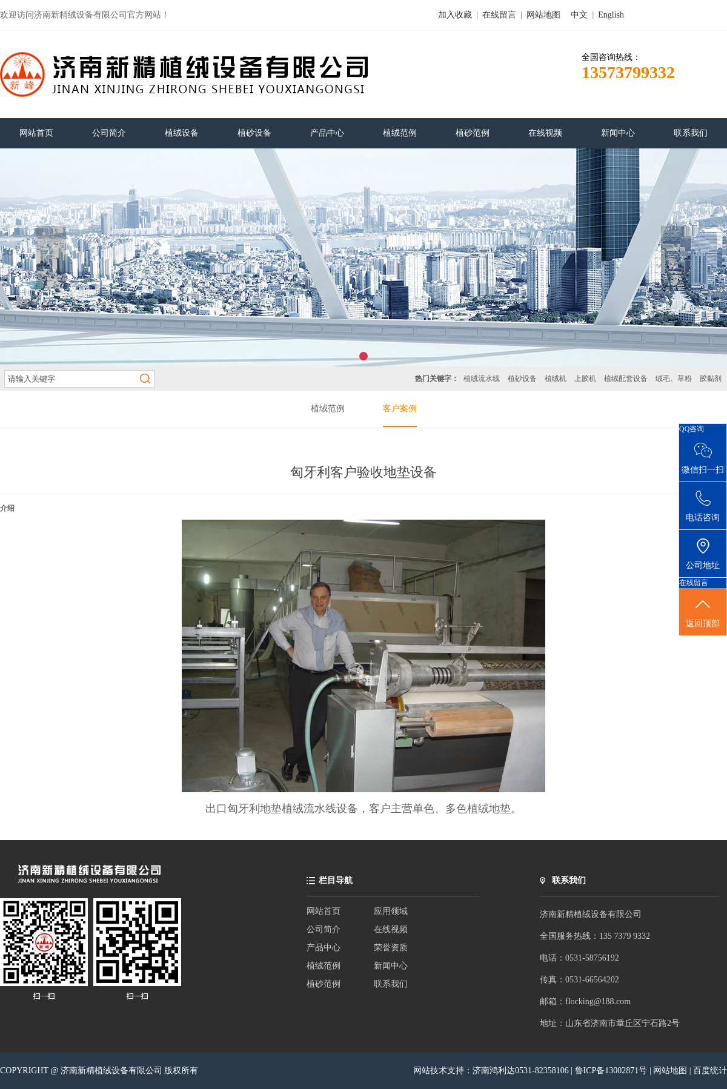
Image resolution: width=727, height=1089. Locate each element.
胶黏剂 (711, 378)
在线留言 (499, 14)
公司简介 (323, 929)
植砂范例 (323, 983)
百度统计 (710, 1070)
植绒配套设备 (626, 378)
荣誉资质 (391, 947)
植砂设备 (522, 378)
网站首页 (323, 911)
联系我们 (391, 983)
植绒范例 (323, 965)
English (611, 14)
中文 (579, 14)
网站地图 (543, 14)
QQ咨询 (691, 429)
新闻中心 (391, 965)
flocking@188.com (598, 1001)
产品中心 (323, 947)
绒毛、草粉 (674, 378)
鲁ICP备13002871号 (612, 1070)
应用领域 (391, 911)
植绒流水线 (481, 378)
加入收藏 (455, 14)
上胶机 (585, 378)
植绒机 (555, 378)
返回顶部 (702, 612)
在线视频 (391, 929)
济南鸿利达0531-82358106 (521, 1070)
